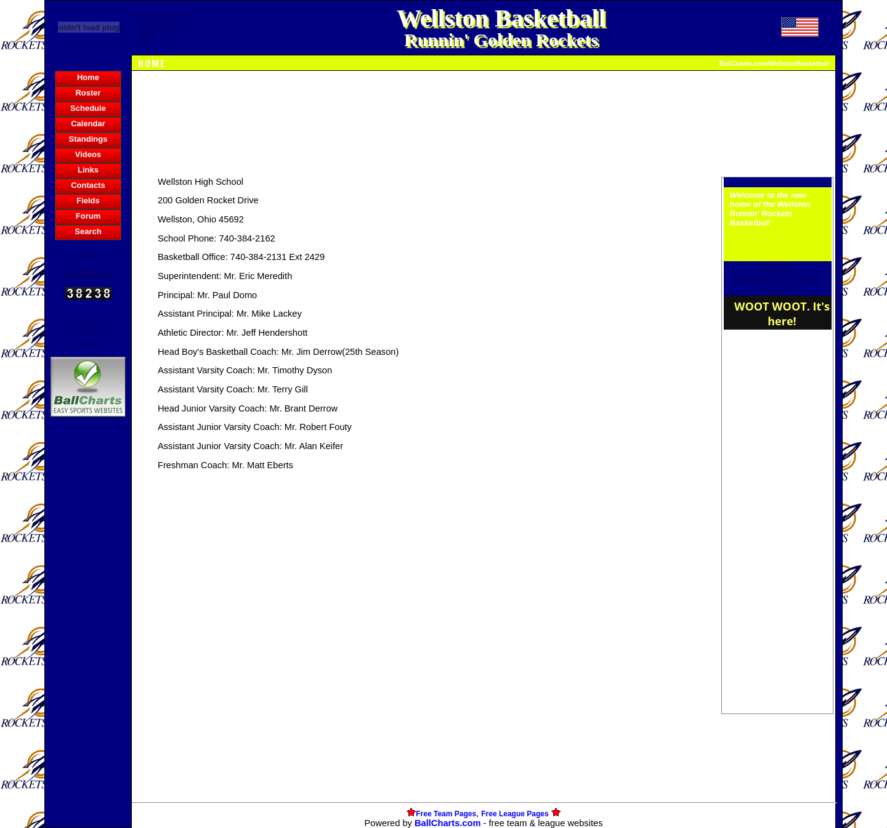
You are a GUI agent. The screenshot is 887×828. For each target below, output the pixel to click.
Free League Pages (514, 814)
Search (88, 231)
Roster (87, 92)
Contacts (88, 185)
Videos (88, 154)
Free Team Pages (446, 814)
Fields (88, 200)
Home (88, 77)
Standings (88, 139)
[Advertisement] (88, 632)
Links (88, 169)
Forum (88, 216)
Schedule (88, 108)
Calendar (88, 123)
